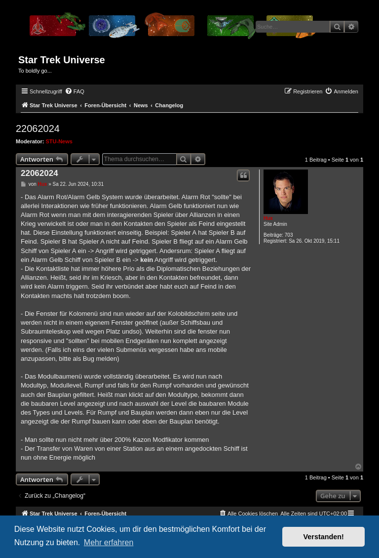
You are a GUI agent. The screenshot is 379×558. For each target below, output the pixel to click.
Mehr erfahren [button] (109, 542)
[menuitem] (74, 91)
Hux (268, 218)
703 (289, 235)
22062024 (38, 128)
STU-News (59, 141)
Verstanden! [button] (323, 537)
